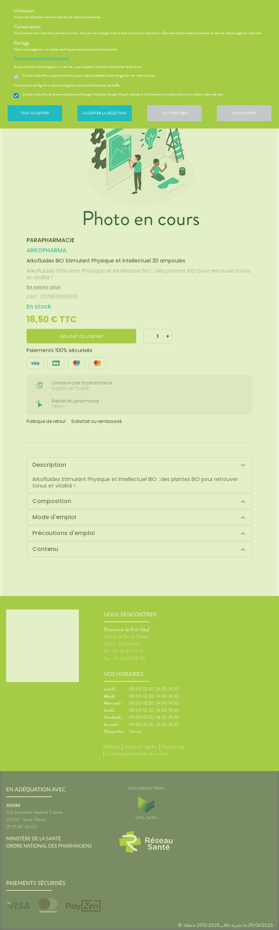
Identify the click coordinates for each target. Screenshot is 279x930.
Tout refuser (174, 113)
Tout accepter (35, 113)
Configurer (244, 113)
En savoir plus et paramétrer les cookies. (42, 58)
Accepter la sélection (104, 113)
